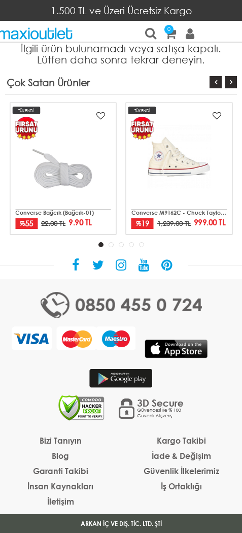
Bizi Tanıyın (61, 440)
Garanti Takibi (60, 471)
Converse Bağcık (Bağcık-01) (54, 213)
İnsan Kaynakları (60, 486)
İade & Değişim (181, 455)
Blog (60, 455)
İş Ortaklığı (181, 486)
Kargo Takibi (181, 440)
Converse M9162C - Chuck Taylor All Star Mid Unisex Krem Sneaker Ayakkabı (179, 213)
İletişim (60, 501)
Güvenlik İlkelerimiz (181, 471)
